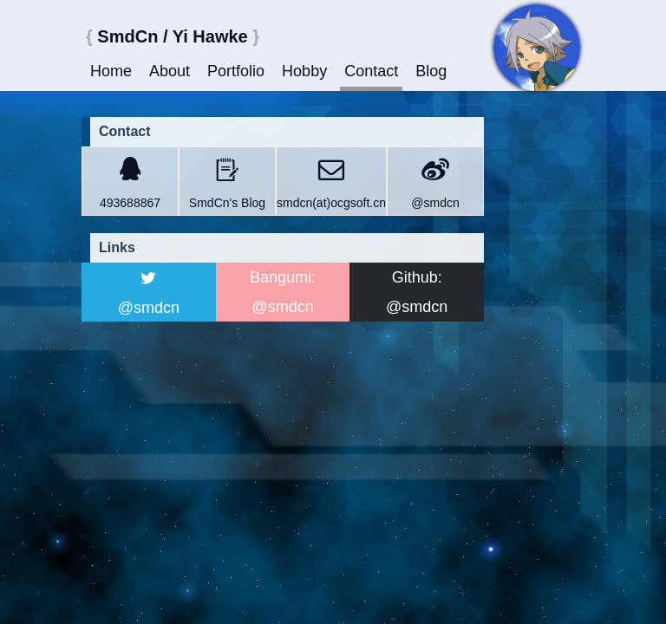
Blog (431, 71)
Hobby (304, 71)
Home (111, 71)
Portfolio (235, 71)
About (169, 71)
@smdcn (435, 203)
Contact (371, 71)
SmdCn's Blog (227, 203)
